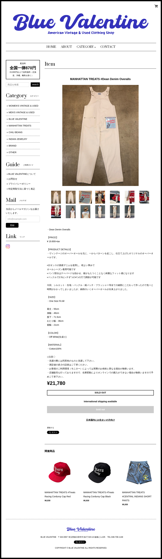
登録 (12, 225)
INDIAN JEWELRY (18, 139)
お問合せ (12, 179)
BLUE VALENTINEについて (22, 174)
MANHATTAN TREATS (20, 125)
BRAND (12, 145)
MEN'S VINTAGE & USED (21, 112)
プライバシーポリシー (19, 183)
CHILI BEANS (15, 132)
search (35, 84)
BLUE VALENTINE (18, 119)
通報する (50, 428)
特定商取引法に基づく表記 (21, 189)
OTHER (12, 152)
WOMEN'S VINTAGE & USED (23, 106)
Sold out (100, 409)
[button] (86, 47)
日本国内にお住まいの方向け (100, 420)
